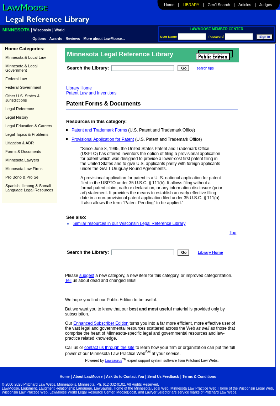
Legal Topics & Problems (26, 134)
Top (232, 232)
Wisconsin (42, 30)
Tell (68, 280)
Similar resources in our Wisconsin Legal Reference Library (129, 223)
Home (169, 4)
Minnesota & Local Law (25, 57)
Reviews (73, 39)
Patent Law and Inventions (91, 93)
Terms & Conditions (199, 377)
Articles (244, 4)
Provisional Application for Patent (103, 139)
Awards (55, 39)
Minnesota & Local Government (21, 68)
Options (39, 39)
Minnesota (16, 29)
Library (191, 4)
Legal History (16, 117)
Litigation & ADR (19, 143)
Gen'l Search (219, 4)
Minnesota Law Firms (24, 168)
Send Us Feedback (163, 377)
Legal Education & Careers (28, 126)
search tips (204, 68)
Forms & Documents (23, 151)
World (59, 30)
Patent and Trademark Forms (99, 130)
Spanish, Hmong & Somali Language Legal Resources (29, 188)
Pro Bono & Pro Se (21, 177)
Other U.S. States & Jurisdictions (22, 98)
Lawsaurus (113, 361)
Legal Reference (19, 109)
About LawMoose (87, 377)
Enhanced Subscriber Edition (100, 323)
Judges (265, 4)
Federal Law (16, 79)
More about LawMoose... (104, 39)
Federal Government (23, 87)
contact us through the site (109, 347)
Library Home (79, 88)
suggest (86, 275)
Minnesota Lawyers (22, 160)
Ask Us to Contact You (125, 377)
